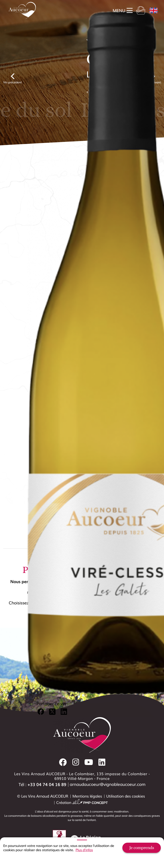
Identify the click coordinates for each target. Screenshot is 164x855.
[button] (41, 676)
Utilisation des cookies (125, 796)
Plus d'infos (84, 850)
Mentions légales (87, 796)
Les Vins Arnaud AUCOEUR (44, 796)
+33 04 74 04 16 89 (47, 784)
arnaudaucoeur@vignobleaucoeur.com (107, 784)
